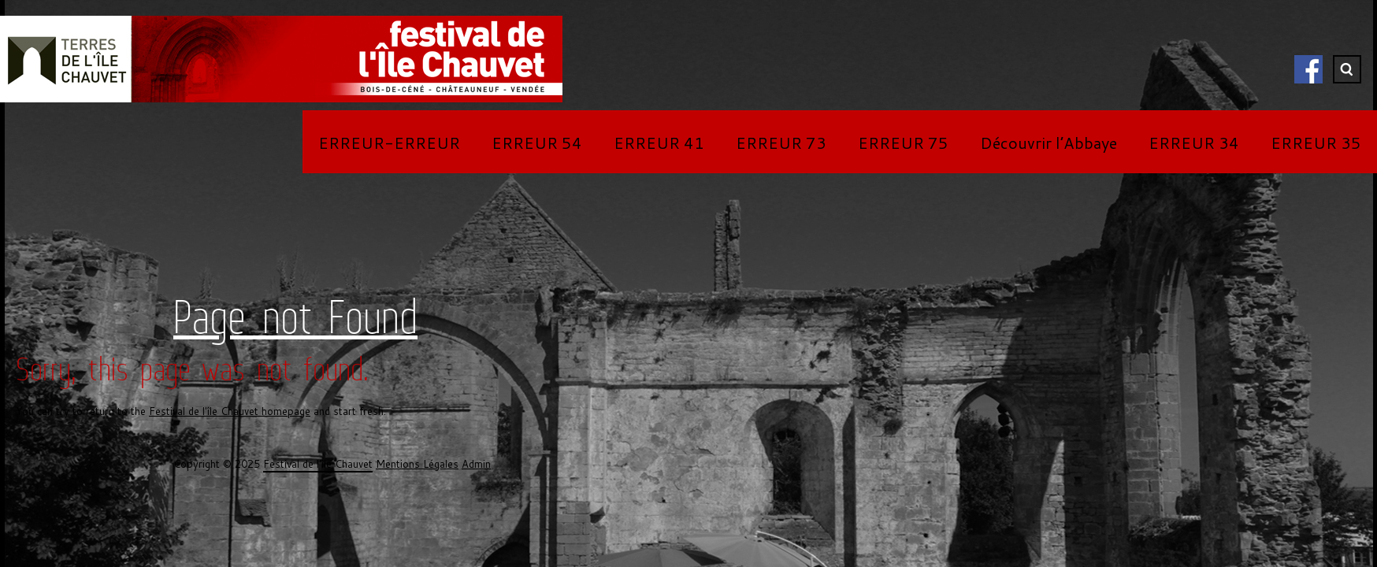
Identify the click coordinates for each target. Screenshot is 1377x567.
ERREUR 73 (781, 143)
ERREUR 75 (903, 143)
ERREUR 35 (1316, 143)
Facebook (1308, 69)
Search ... (1347, 69)
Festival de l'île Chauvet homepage (229, 411)
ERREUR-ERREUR (389, 143)
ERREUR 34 (1194, 143)
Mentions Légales (417, 464)
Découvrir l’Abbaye (1048, 143)
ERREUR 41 (659, 143)
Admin (476, 464)
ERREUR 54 (537, 143)
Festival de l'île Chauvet (318, 464)
